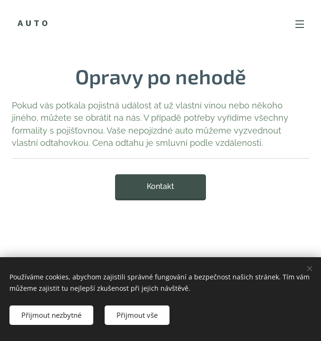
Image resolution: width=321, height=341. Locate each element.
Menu (299, 24)
